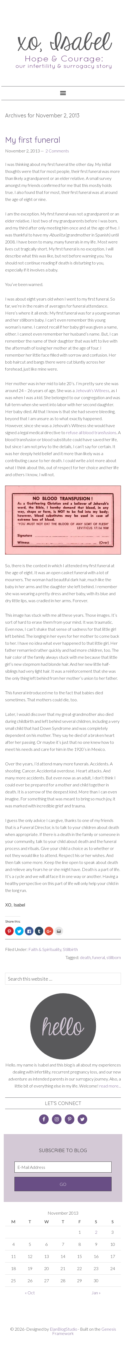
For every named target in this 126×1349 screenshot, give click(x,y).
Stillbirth (70, 949)
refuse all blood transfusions (91, 432)
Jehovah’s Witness (92, 390)
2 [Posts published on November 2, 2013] (96, 1232)
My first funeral (32, 140)
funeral (98, 957)
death (85, 957)
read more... (110, 1085)
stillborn (113, 957)
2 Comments (57, 150)
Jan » (96, 1292)
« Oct (30, 1292)
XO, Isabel (63, 47)
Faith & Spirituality (44, 949)
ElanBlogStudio (63, 1328)
